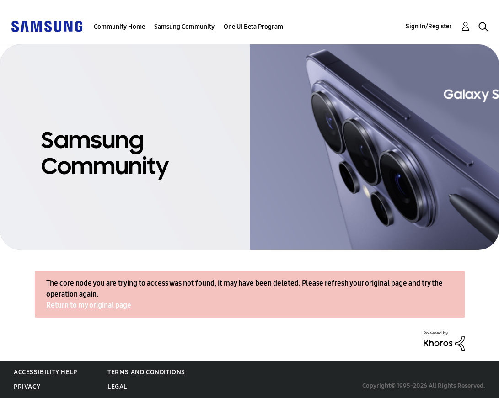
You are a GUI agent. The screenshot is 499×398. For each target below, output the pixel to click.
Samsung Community (184, 27)
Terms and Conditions (146, 372)
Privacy (27, 387)
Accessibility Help (45, 372)
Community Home (119, 27)
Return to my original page (88, 305)
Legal (117, 387)
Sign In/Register (429, 26)
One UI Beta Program (253, 27)
